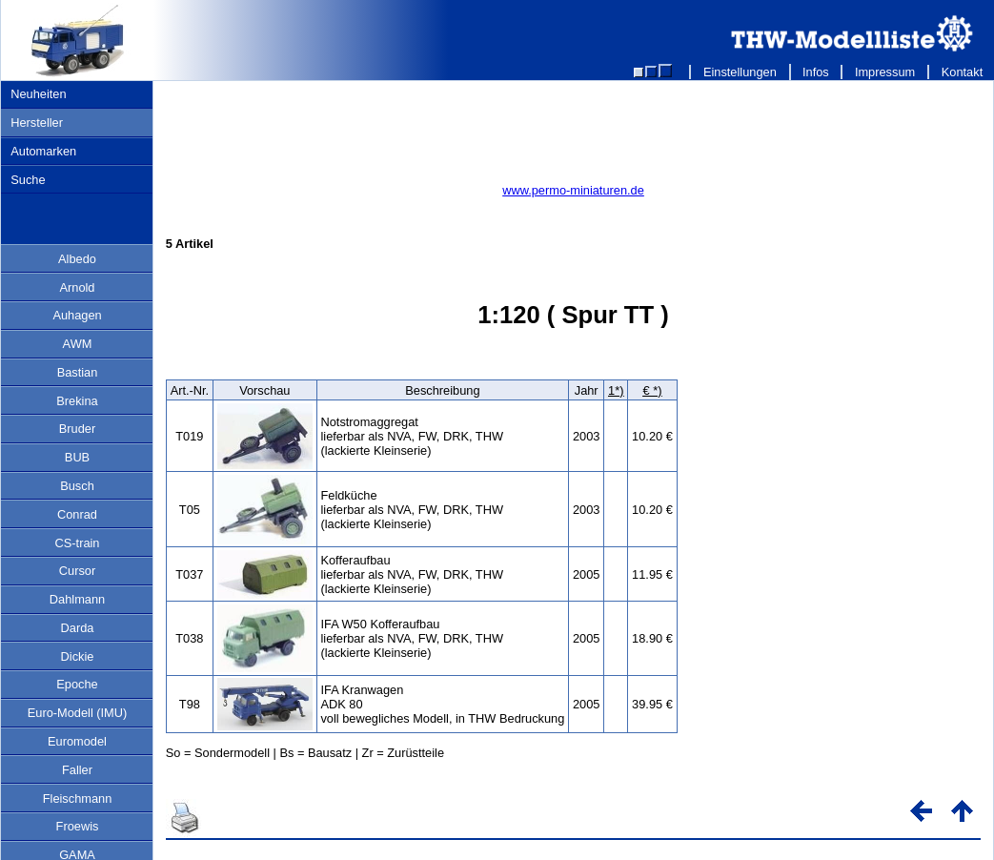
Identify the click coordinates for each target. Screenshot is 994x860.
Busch (77, 486)
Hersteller (36, 122)
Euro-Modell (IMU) (78, 713)
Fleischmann (77, 798)
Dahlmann (77, 599)
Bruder (77, 428)
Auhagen (76, 315)
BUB (77, 457)
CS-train (77, 543)
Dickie (77, 656)
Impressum (884, 72)
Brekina (76, 401)
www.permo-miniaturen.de (573, 190)
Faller (77, 770)
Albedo (77, 259)
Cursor (77, 570)
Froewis (77, 826)
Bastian (77, 372)
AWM (77, 344)
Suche (27, 180)
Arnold (77, 287)
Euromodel (77, 741)
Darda (77, 628)
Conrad (77, 514)
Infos (816, 72)
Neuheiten (38, 94)
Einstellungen (739, 72)
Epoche (76, 684)
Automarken (43, 151)
